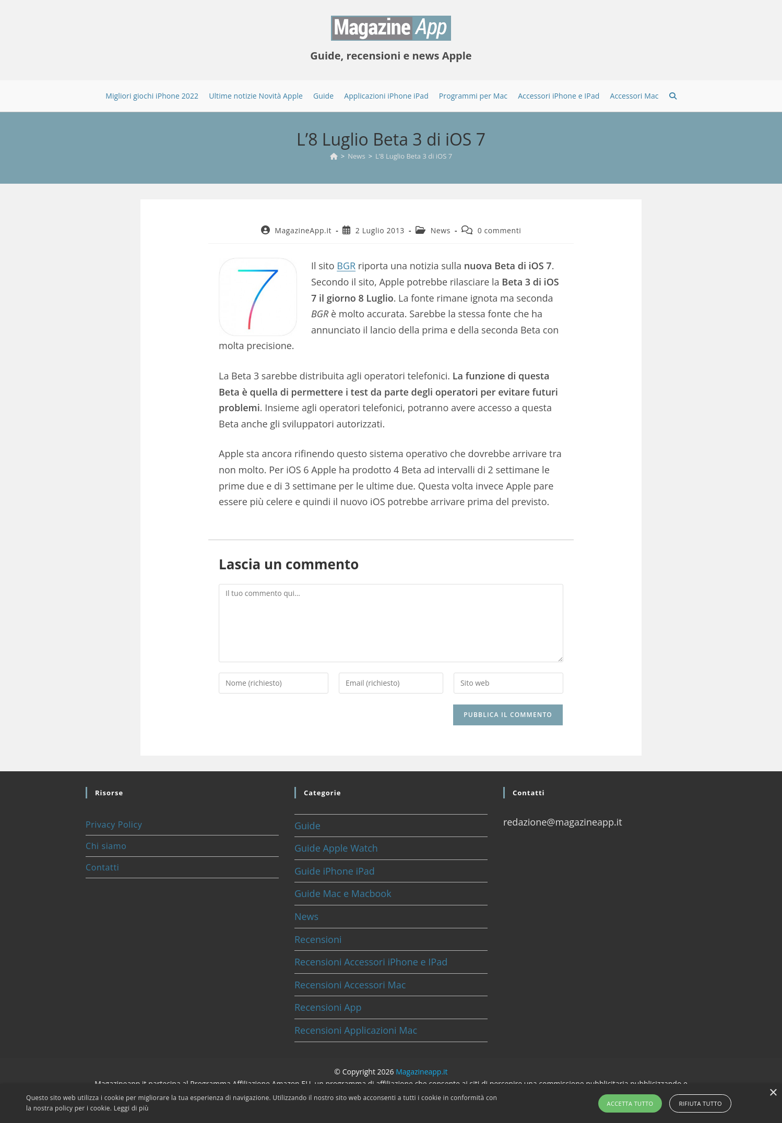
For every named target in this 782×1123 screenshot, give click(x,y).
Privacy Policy (114, 824)
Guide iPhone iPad (334, 871)
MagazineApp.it (303, 230)
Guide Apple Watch (336, 848)
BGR (346, 265)
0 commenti (500, 230)
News (441, 230)
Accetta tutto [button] (630, 1103)
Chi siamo (106, 846)
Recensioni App (328, 1007)
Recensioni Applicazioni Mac (355, 1030)
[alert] (391, 1103)
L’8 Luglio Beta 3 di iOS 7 (413, 156)
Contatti (102, 867)
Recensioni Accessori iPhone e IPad (370, 961)
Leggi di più (131, 1108)
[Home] (334, 156)
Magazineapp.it (421, 1072)
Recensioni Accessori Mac (350, 984)
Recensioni (318, 939)
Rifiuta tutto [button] (700, 1103)
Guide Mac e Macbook (343, 893)
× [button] (773, 1093)
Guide (307, 825)
